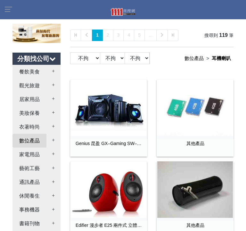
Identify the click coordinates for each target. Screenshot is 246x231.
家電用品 (29, 154)
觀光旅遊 (29, 85)
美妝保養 (29, 113)
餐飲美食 (29, 71)
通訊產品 (29, 182)
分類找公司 (36, 58)
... (150, 35)
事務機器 (29, 209)
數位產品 (29, 140)
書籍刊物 (29, 223)
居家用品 (29, 99)
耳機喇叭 (221, 58)
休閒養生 (29, 196)
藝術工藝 (29, 168)
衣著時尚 (29, 127)
